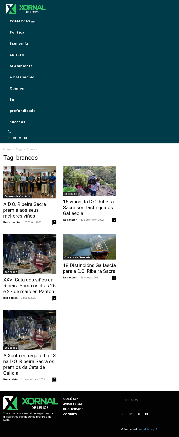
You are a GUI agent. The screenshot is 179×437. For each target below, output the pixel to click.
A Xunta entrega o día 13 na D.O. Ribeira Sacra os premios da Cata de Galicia (29, 364)
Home (7, 149)
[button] (10, 131)
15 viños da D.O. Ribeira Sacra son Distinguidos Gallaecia (88, 207)
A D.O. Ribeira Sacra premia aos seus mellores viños (24, 210)
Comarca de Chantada (18, 196)
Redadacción (12, 222)
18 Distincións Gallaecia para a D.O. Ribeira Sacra (89, 268)
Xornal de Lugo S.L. (149, 429)
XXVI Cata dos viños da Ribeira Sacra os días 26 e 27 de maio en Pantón (29, 285)
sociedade (70, 193)
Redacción (70, 219)
